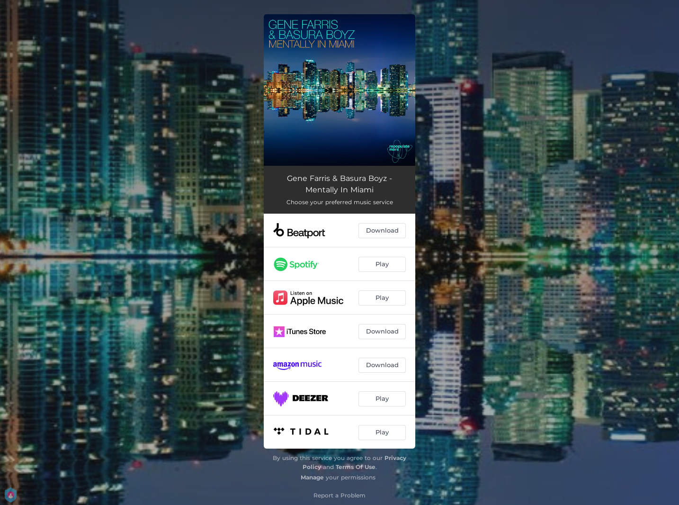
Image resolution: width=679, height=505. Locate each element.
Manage (312, 477)
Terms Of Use (355, 466)
